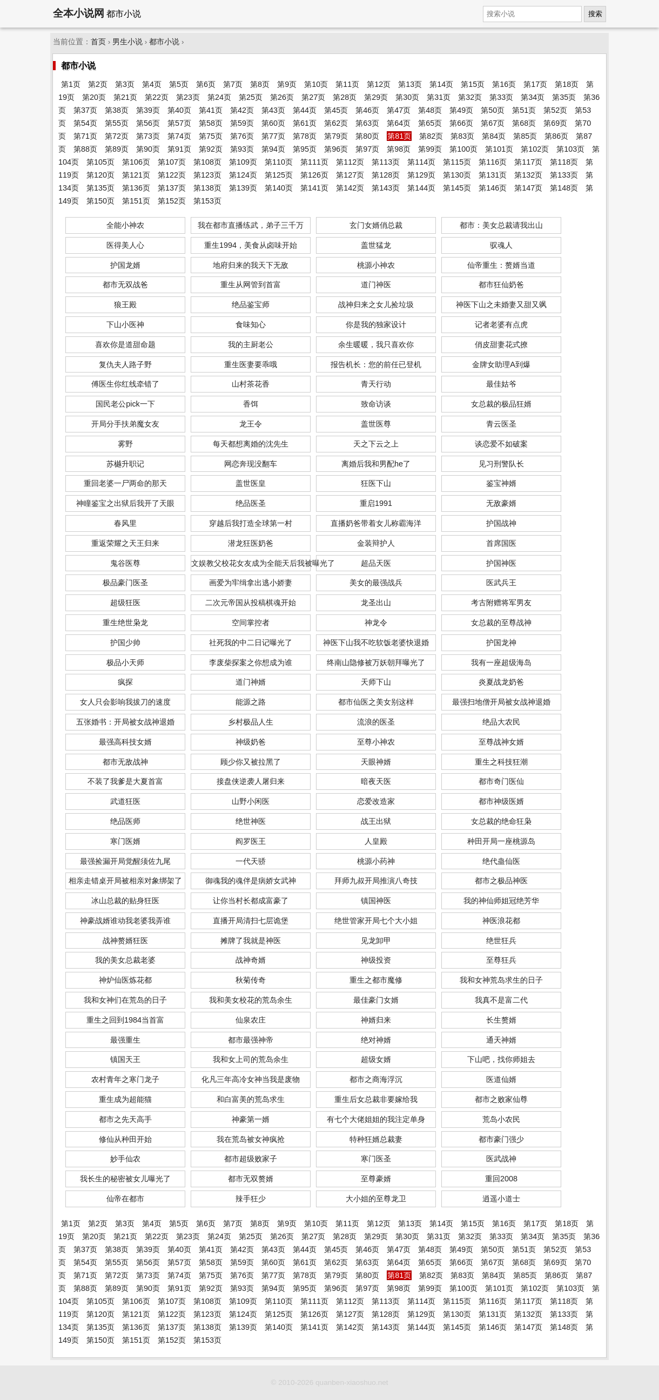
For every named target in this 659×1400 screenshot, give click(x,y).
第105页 (100, 162)
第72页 (117, 136)
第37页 (85, 110)
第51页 (524, 110)
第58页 (211, 123)
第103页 (570, 149)
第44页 (305, 110)
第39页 (148, 110)
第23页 (188, 97)
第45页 (336, 110)
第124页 (243, 175)
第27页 (313, 97)
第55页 (117, 123)
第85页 (525, 136)
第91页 (179, 149)
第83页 (462, 136)
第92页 (211, 149)
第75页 (211, 136)
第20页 (94, 97)
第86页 (556, 136)
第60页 (273, 123)
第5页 (179, 84)
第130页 (457, 175)
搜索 (595, 14)
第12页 (379, 84)
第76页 (242, 136)
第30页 (407, 97)
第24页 (219, 97)
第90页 (148, 149)
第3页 (125, 84)
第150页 (100, 201)
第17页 (535, 84)
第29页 (376, 97)
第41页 (211, 110)
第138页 (207, 188)
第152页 (172, 201)
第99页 (430, 149)
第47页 (399, 110)
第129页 (421, 175)
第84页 (494, 136)
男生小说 (127, 42)
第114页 (421, 162)
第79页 (336, 136)
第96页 (336, 149)
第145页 (457, 188)
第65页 (430, 123)
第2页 (97, 84)
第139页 (243, 188)
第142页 (350, 188)
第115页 (457, 162)
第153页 (207, 201)
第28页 (345, 97)
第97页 (367, 149)
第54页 (85, 123)
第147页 (528, 188)
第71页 (85, 136)
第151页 (136, 201)
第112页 (350, 162)
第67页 (493, 123)
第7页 (233, 84)
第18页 (567, 84)
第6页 (206, 84)
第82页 (431, 136)
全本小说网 (78, 13)
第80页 (367, 136)
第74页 (179, 136)
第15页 (473, 84)
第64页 (399, 123)
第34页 (532, 97)
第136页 (136, 188)
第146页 (493, 188)
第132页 (528, 175)
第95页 (305, 149)
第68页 (524, 123)
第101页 (499, 149)
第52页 (555, 110)
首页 (98, 42)
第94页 (273, 149)
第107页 (172, 162)
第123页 (207, 175)
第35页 (564, 97)
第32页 (470, 97)
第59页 (242, 123)
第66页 (461, 123)
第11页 (347, 84)
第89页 (117, 149)
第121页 (136, 175)
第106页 (136, 162)
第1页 (70, 84)
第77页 (273, 136)
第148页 (564, 188)
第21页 (125, 97)
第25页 (251, 97)
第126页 (314, 175)
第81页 (399, 136)
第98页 (399, 149)
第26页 (282, 97)
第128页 (386, 175)
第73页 (148, 136)
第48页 (430, 110)
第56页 (148, 123)
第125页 (279, 175)
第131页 (493, 175)
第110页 (279, 162)
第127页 (350, 175)
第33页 (501, 97)
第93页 (242, 149)
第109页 (243, 162)
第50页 (493, 110)
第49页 (461, 110)
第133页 (564, 175)
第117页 (528, 162)
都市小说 (164, 42)
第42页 (242, 110)
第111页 (314, 162)
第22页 (157, 97)
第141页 (314, 188)
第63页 (367, 123)
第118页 (564, 162)
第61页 (305, 123)
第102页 (535, 149)
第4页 (152, 84)
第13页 (410, 84)
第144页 (421, 188)
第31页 (438, 97)
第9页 (287, 84)
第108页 (207, 162)
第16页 (504, 84)
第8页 (260, 84)
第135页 (100, 188)
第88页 (85, 149)
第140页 (279, 188)
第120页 (100, 175)
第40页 (179, 110)
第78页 (305, 136)
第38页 (117, 110)
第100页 (463, 149)
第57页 (179, 123)
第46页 (367, 110)
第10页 (316, 84)
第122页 (172, 175)
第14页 (441, 84)
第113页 (386, 162)
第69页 (555, 123)
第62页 (336, 123)
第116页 (493, 162)
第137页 (172, 188)
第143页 (386, 188)
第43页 (273, 110)
